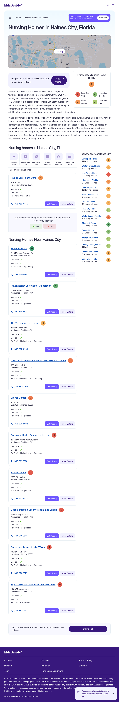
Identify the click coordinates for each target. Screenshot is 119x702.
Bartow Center (18, 472)
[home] (13, 5)
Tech (6, 671)
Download (103, 18)
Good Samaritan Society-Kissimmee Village (34, 509)
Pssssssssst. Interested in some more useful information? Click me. (95, 694)
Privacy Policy (86, 660)
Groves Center (18, 397)
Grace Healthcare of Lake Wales (28, 547)
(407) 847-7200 (19, 386)
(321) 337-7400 (19, 312)
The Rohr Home (19, 248)
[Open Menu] (113, 5)
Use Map (59, 51)
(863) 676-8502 (19, 424)
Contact (8, 660)
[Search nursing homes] (108, 5)
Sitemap (83, 665)
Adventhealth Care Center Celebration (31, 285)
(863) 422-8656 (19, 204)
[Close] (114, 694)
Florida (18, 18)
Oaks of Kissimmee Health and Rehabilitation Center (38, 360)
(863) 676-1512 (19, 573)
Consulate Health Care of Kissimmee (30, 435)
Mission (8, 665)
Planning (45, 665)
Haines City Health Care (23, 177)
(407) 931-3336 (19, 461)
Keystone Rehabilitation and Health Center (33, 584)
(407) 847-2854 (19, 610)
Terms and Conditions (52, 671)
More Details (67, 204)
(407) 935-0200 (19, 349)
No (50, 226)
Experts (45, 660)
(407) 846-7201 (19, 536)
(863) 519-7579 (19, 274)
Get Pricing (59, 80)
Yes (36, 226)
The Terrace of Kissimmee (25, 323)
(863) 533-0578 (19, 498)
